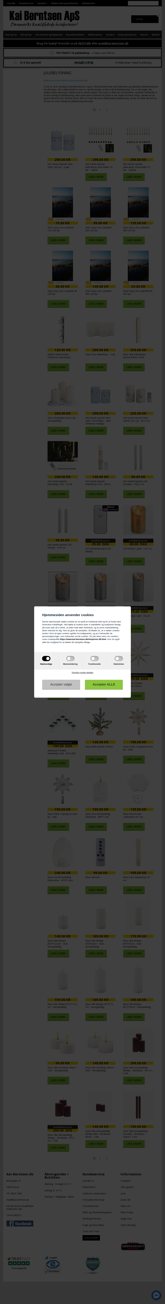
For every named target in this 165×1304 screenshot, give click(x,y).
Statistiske (118, 664)
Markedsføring (70, 664)
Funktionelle (94, 664)
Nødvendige (46, 664)
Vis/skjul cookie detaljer (82, 672)
